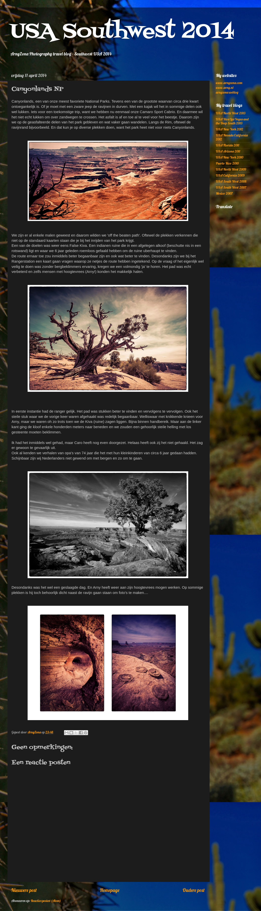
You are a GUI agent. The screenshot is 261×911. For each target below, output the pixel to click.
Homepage (109, 890)
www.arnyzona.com (229, 83)
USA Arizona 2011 (228, 151)
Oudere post (194, 890)
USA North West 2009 (231, 169)
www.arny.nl (224, 87)
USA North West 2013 (230, 113)
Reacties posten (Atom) (46, 900)
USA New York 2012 (229, 129)
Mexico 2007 (224, 193)
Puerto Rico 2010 (227, 163)
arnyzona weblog (227, 92)
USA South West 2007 (231, 187)
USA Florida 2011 (227, 145)
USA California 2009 (230, 175)
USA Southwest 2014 (122, 32)
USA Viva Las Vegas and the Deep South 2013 (232, 121)
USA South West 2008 (231, 181)
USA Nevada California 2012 (232, 137)
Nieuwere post (24, 890)
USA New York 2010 (229, 157)
